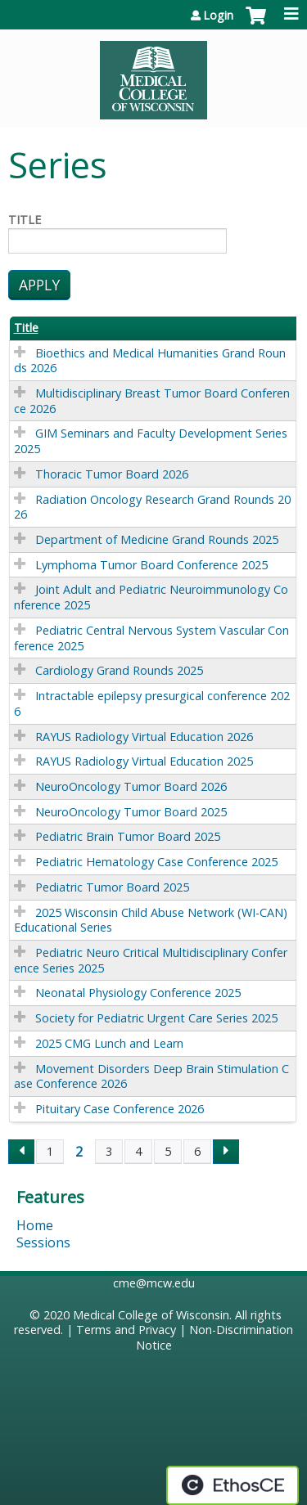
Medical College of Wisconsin (151, 1315)
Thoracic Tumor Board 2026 (111, 474)
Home (34, 1225)
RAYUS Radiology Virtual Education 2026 (144, 736)
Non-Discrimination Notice (215, 1337)
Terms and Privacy (126, 1329)
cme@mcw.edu (154, 1283)
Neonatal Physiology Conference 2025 (138, 992)
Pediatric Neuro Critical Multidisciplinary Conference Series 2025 (150, 960)
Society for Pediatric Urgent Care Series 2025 (156, 1018)
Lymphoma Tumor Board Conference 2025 (151, 565)
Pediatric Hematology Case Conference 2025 (156, 861)
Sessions (43, 1242)
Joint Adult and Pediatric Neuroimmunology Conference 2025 (151, 597)
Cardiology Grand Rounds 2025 (119, 670)
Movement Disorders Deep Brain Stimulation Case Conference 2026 (151, 1076)
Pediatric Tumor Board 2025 (112, 887)
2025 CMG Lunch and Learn (109, 1043)
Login (218, 15)
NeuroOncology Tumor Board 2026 (131, 786)
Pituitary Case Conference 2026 (119, 1108)
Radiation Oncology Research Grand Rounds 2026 (152, 507)
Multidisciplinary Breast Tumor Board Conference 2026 (152, 400)
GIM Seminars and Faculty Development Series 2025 (150, 440)
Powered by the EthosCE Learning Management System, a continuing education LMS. (232, 1485)
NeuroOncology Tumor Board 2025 (131, 812)
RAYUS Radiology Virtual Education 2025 (144, 761)
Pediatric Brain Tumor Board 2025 (127, 836)
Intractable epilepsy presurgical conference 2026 (152, 703)
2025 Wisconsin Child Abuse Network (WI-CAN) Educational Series (150, 920)
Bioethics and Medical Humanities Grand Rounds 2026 (150, 360)
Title (24, 220)
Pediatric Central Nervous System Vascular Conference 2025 (151, 638)
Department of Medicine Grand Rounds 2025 (156, 539)
